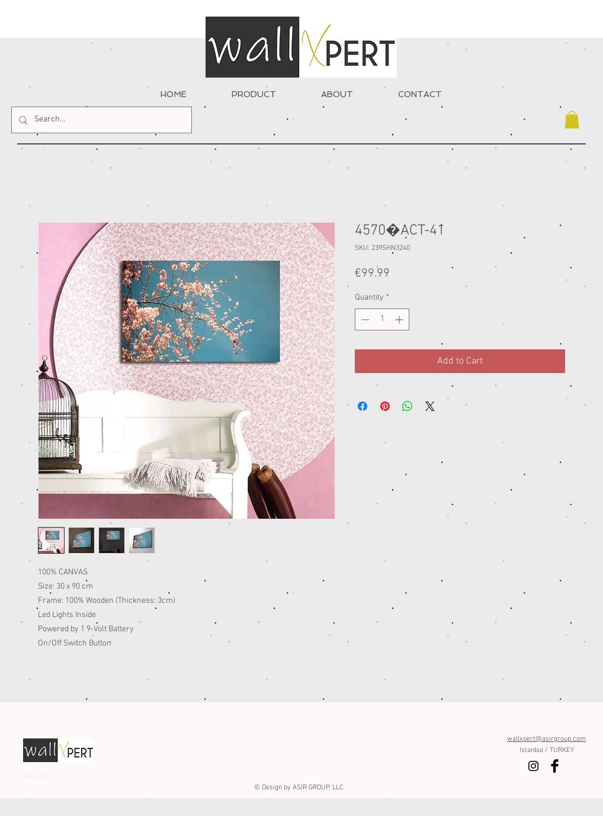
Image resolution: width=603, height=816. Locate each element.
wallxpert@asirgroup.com (546, 739)
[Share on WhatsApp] (407, 406)
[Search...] (100, 120)
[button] (571, 119)
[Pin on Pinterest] (385, 406)
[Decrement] (364, 319)
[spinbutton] (382, 319)
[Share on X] (430, 406)
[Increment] (400, 319)
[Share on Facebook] (362, 406)
